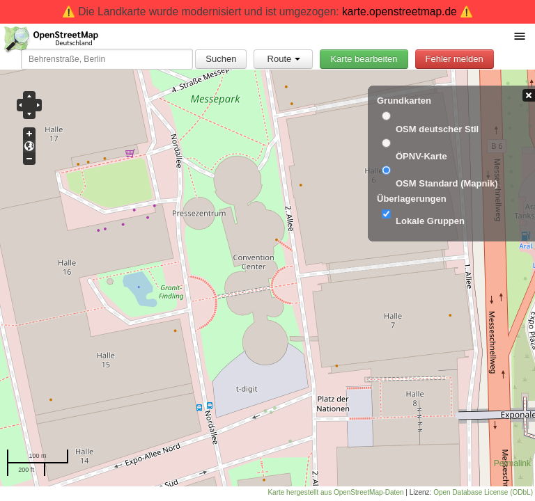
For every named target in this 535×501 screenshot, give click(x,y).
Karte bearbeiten (363, 59)
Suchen (221, 59)
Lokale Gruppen (430, 221)
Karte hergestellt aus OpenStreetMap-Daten (335, 492)
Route (284, 59)
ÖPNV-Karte (421, 156)
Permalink (512, 463)
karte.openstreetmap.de (399, 11)
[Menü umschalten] (519, 36)
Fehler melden (454, 59)
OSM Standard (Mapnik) (447, 183)
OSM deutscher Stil (437, 129)
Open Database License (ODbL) (483, 492)
